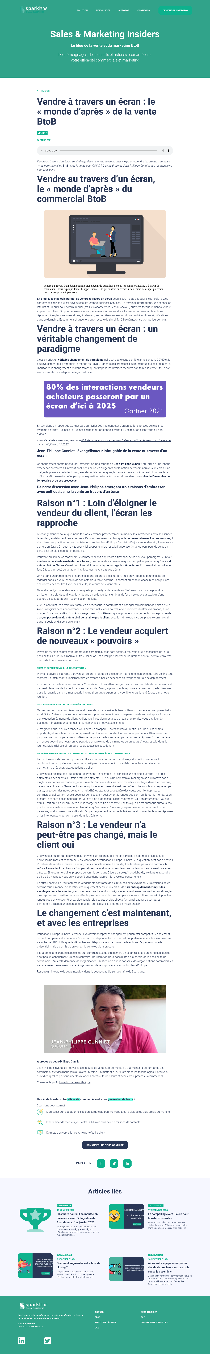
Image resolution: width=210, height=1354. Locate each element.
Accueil (99, 1312)
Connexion (143, 10)
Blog (97, 1317)
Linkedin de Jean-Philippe (74, 1082)
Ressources (103, 10)
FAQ (143, 1317)
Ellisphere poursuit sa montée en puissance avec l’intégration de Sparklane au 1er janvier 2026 (77, 1218)
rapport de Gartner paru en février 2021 (80, 425)
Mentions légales (105, 1322)
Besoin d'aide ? (149, 1312)
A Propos (123, 10)
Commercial (156, 1206)
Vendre (42, 133)
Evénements (64, 1206)
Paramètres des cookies (30, 1327)
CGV (97, 1327)
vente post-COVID (89, 165)
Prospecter (155, 1255)
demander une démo (175, 10)
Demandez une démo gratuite (105, 1145)
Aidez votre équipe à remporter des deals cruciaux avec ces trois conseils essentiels (168, 1267)
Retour (43, 90)
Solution (82, 10)
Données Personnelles (154, 1322)
